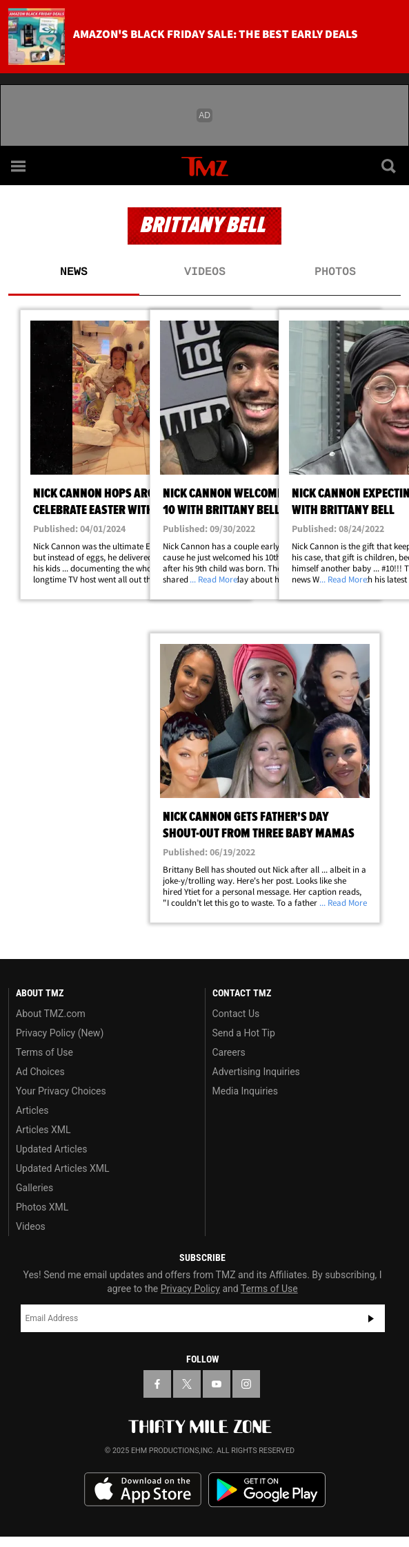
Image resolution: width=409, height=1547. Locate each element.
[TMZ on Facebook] (157, 1384)
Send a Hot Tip (243, 1032)
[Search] (389, 165)
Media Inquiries (245, 1091)
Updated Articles (51, 1149)
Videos (205, 272)
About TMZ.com (51, 1013)
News (74, 272)
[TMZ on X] (187, 1384)
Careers (229, 1052)
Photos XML (42, 1207)
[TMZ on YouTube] (216, 1384)
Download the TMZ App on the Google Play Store (267, 1490)
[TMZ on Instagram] (246, 1384)
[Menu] (19, 165)
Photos (335, 272)
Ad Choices (40, 1071)
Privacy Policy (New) (59, 1032)
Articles (32, 1110)
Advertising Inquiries (256, 1071)
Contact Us (236, 1013)
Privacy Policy (190, 1288)
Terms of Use (44, 1052)
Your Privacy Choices (61, 1091)
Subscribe (371, 1318)
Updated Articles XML (62, 1168)
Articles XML (43, 1129)
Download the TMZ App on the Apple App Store (142, 1489)
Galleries (34, 1187)
